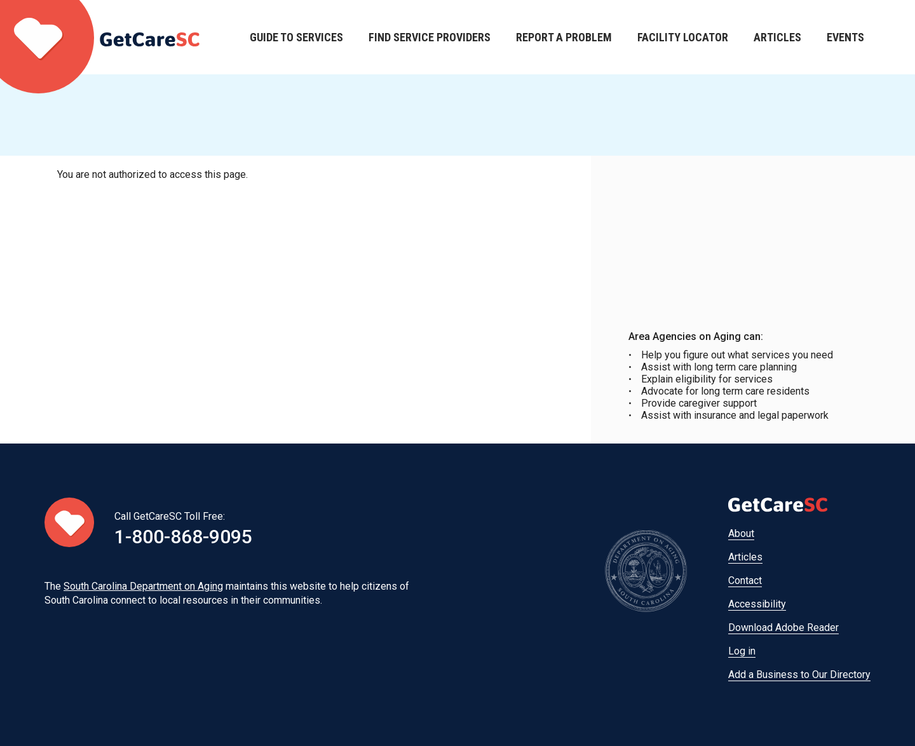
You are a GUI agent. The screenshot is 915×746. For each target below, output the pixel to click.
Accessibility (757, 604)
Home (100, 37)
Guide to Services (296, 37)
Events (845, 37)
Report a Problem (564, 37)
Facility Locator (682, 37)
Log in (742, 651)
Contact (745, 580)
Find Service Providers (430, 37)
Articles (777, 37)
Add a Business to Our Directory (799, 674)
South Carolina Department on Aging (143, 586)
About (741, 533)
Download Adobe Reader (783, 627)
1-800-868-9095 (183, 537)
